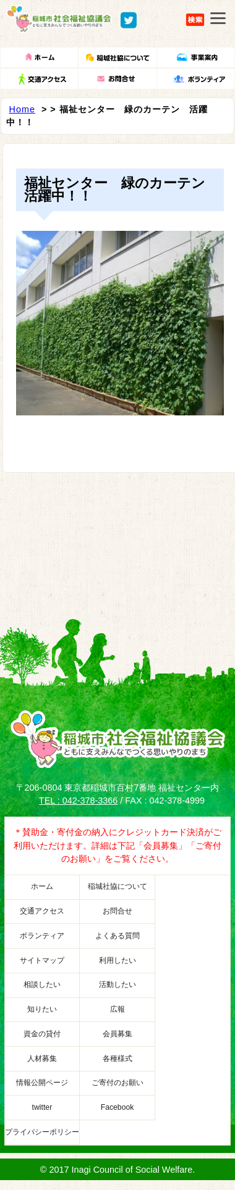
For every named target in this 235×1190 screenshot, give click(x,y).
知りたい (42, 1009)
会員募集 (117, 1034)
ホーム (42, 886)
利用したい (117, 960)
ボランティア (42, 935)
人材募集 (42, 1058)
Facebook (117, 1107)
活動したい (117, 984)
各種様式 (117, 1058)
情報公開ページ (42, 1082)
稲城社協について (117, 886)
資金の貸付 (42, 1034)
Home (22, 109)
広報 (117, 1009)
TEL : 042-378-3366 (78, 800)
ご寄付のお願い (117, 1082)
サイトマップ (42, 960)
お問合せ (117, 911)
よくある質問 (117, 935)
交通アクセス (42, 911)
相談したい (42, 984)
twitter (42, 1107)
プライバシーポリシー (42, 1132)
